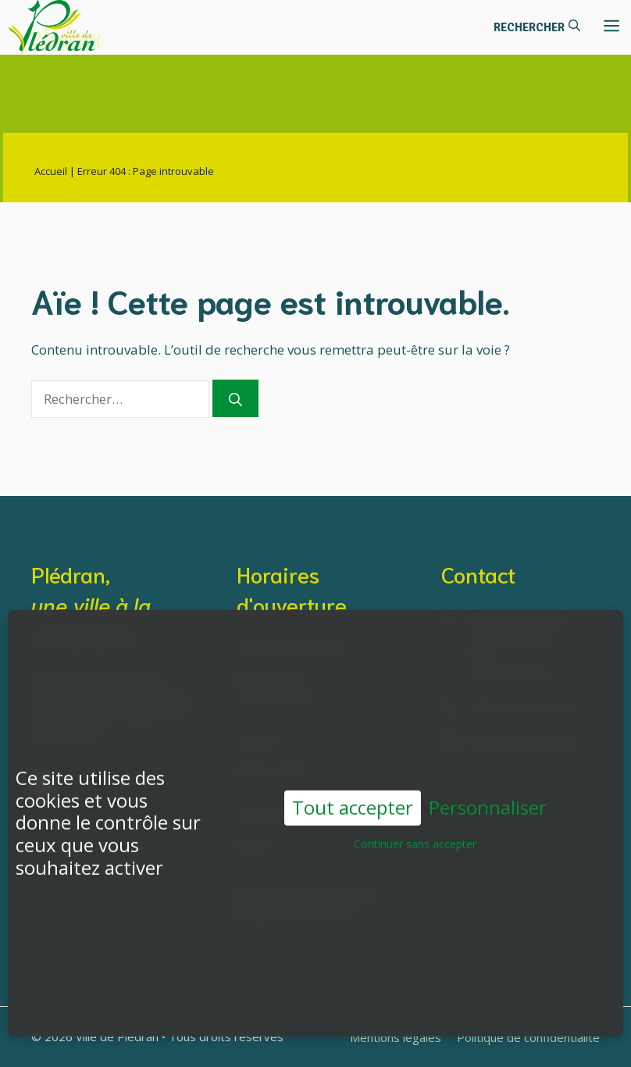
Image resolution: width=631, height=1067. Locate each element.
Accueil (50, 171)
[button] (537, 27)
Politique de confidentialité (528, 1037)
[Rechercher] (235, 398)
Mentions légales (395, 1037)
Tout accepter (352, 788)
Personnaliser (488, 788)
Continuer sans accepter (415, 824)
